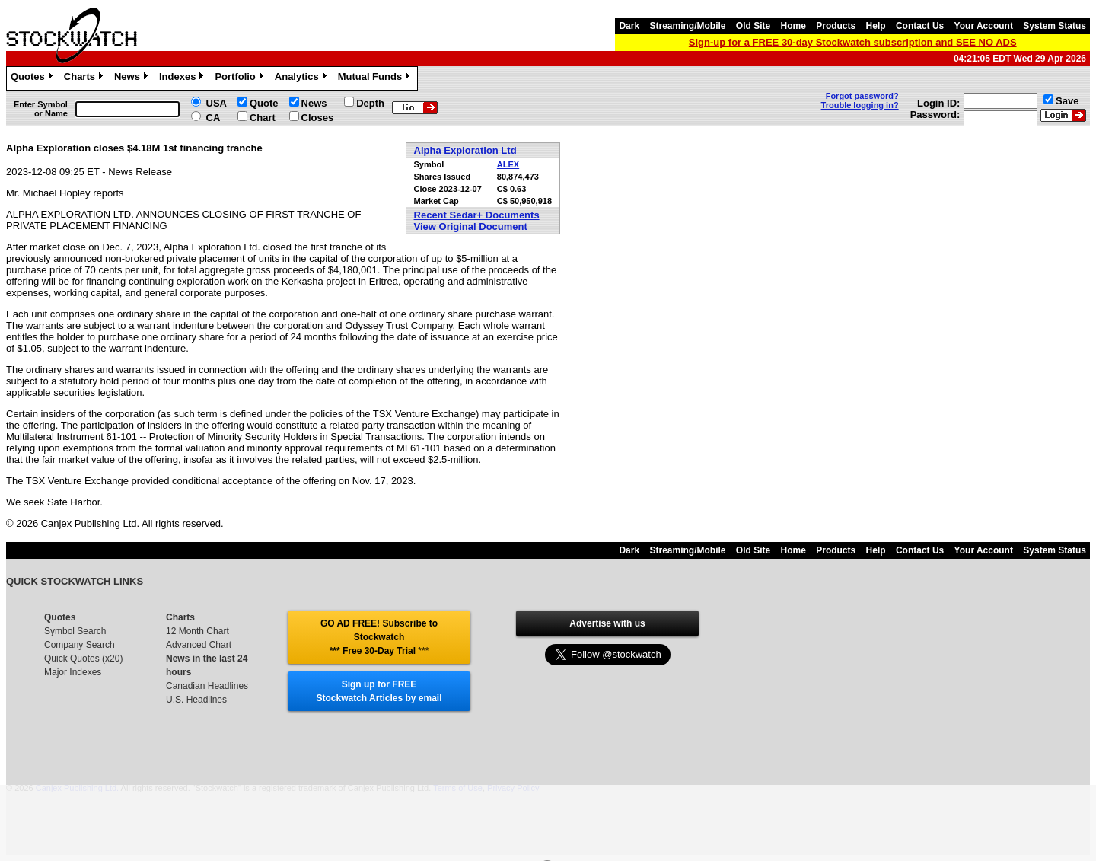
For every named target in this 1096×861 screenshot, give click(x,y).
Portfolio (240, 78)
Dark (629, 26)
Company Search (79, 644)
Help (876, 26)
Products (835, 26)
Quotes (33, 78)
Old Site (753, 26)
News (132, 78)
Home (793, 26)
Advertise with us (607, 623)
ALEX (508, 164)
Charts (85, 78)
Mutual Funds (376, 78)
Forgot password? (862, 95)
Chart (263, 117)
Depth (370, 103)
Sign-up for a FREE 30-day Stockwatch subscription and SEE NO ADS (853, 42)
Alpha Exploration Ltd (465, 150)
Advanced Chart (198, 644)
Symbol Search (75, 631)
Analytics (302, 78)
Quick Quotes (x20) (83, 658)
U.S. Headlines (196, 699)
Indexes (183, 78)
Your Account (983, 26)
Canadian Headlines (207, 686)
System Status (1054, 26)
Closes (317, 117)
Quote (264, 103)
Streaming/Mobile (687, 26)
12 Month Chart (197, 631)
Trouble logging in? (860, 105)
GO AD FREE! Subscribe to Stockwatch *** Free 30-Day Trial (379, 637)
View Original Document (470, 226)
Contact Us (920, 26)
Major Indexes (72, 672)
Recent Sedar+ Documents (477, 215)
